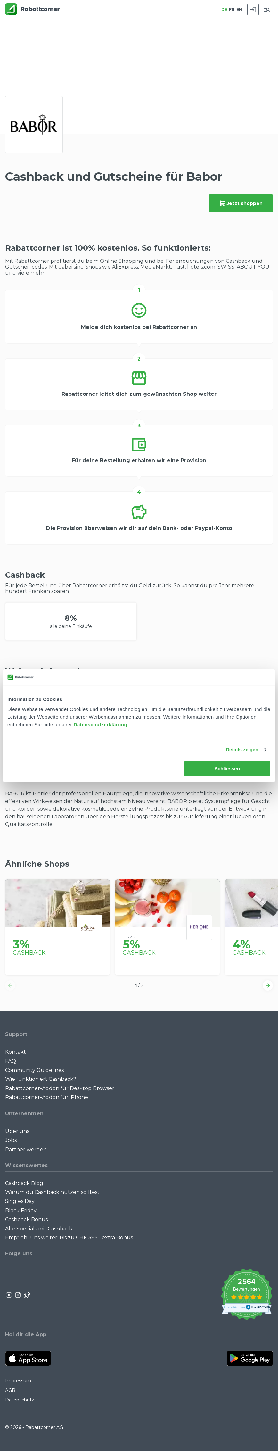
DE (224, 9)
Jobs (11, 1140)
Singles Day (20, 1201)
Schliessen (227, 768)
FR (231, 9)
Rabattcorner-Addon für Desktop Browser (59, 1088)
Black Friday (21, 1210)
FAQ (10, 1061)
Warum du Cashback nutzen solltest (52, 1192)
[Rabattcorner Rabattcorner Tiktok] (26, 1295)
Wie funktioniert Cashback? (40, 1079)
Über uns (17, 1131)
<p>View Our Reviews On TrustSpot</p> (246, 1295)
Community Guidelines (34, 1070)
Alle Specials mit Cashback (38, 1229)
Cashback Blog (24, 1183)
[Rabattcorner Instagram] (17, 1295)
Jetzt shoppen (241, 203)
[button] (10, 985)
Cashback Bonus (26, 1219)
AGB (10, 1390)
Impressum (18, 1381)
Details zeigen (242, 749)
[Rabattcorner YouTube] (9, 1295)
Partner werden (26, 1149)
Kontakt (15, 1052)
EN (239, 9)
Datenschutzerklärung (100, 724)
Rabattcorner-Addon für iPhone (46, 1097)
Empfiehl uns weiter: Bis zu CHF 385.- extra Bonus (69, 1238)
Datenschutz (19, 1400)
